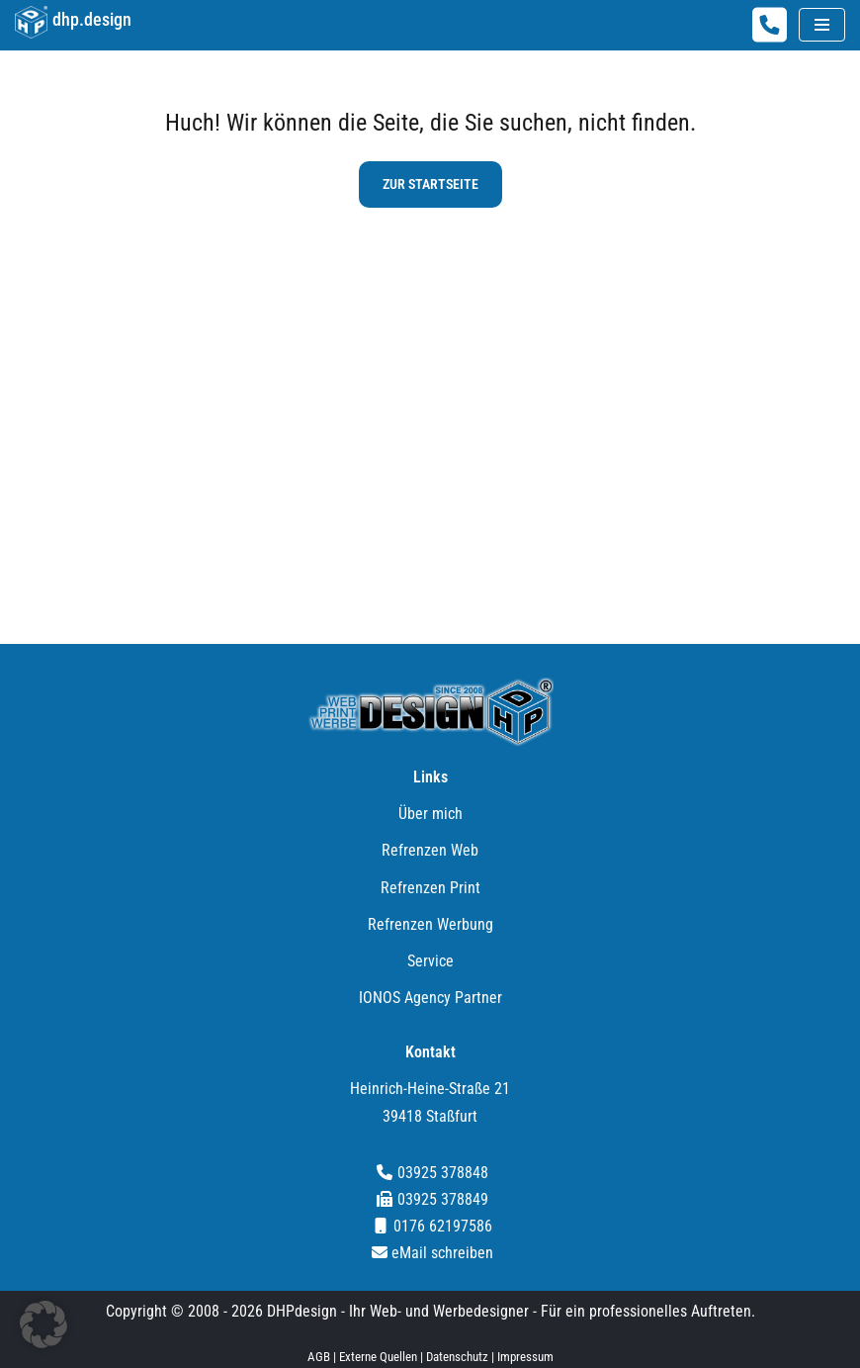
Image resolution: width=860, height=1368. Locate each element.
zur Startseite (430, 184)
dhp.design (91, 20)
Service (430, 961)
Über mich (430, 813)
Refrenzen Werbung (430, 924)
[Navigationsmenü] (822, 25)
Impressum (525, 1356)
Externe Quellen (378, 1356)
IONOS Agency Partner (430, 997)
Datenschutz (457, 1356)
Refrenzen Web (430, 850)
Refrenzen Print (430, 887)
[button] (43, 1324)
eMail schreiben (442, 1252)
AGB (318, 1356)
